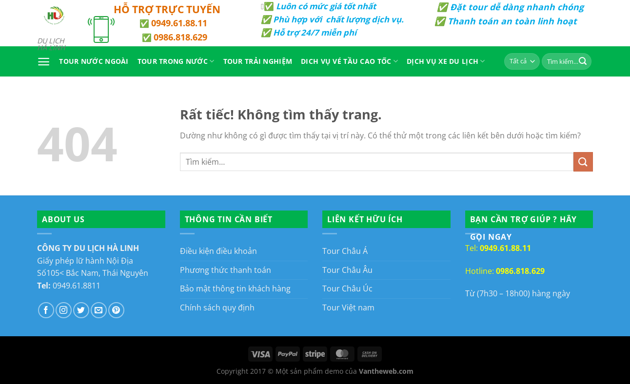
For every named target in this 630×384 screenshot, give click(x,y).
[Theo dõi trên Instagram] (64, 310)
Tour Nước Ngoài (93, 61)
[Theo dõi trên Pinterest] (116, 310)
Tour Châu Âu (347, 270)
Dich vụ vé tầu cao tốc (349, 61)
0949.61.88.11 (179, 23)
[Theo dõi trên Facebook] (46, 310)
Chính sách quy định (217, 307)
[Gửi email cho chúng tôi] (99, 310)
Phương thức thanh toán (225, 270)
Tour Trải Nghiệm (258, 61)
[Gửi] (582, 61)
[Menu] (43, 62)
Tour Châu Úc (347, 288)
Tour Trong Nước (176, 61)
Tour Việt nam (348, 307)
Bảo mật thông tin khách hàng (235, 288)
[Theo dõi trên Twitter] (81, 310)
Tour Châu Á (345, 251)
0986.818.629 (180, 37)
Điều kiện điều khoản (218, 251)
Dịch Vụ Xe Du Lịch (446, 61)
